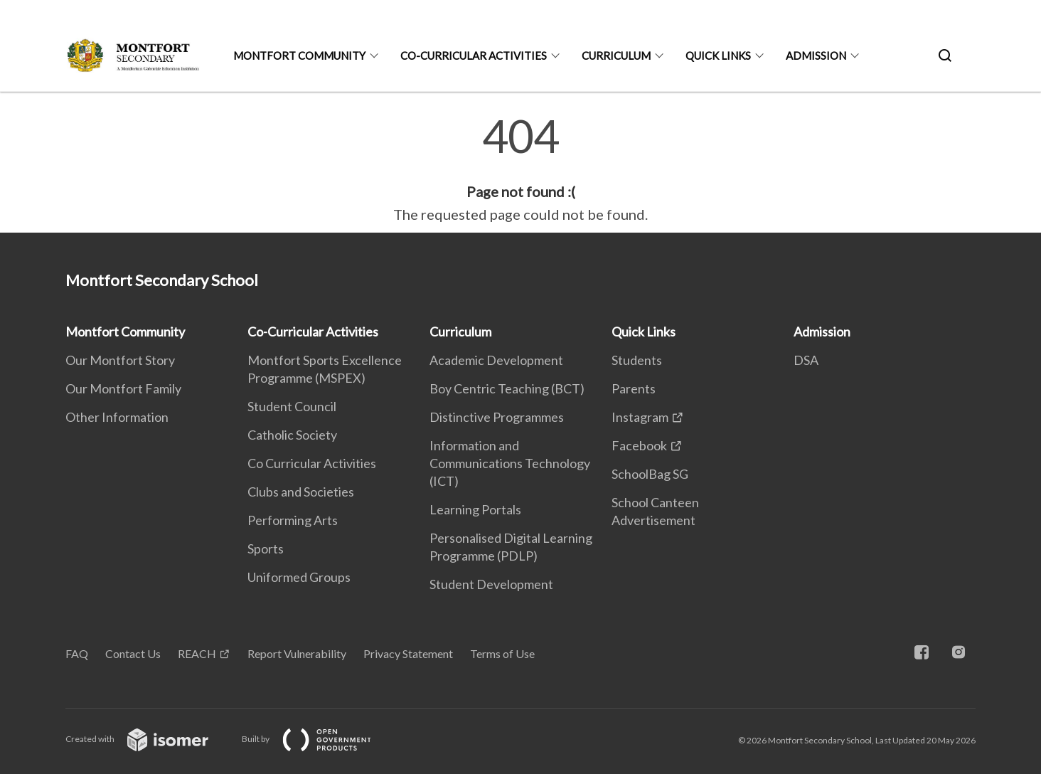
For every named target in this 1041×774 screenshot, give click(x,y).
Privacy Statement (408, 653)
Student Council (291, 406)
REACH (197, 653)
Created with (148, 738)
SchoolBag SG (650, 474)
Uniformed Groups (299, 577)
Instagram (640, 417)
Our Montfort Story (120, 360)
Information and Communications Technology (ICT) (509, 463)
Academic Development (496, 360)
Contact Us (133, 653)
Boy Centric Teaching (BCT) (506, 388)
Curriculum (616, 55)
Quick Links (718, 55)
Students (637, 360)
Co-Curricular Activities (473, 55)
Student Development (491, 584)
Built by (318, 738)
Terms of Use (502, 653)
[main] (520, 169)
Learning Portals (475, 509)
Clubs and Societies (300, 491)
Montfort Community (299, 55)
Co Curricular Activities (311, 463)
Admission (816, 55)
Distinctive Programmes (496, 417)
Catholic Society (292, 434)
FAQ (76, 653)
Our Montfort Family (123, 388)
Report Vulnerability (296, 653)
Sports (265, 548)
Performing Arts (292, 520)
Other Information (117, 417)
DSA (806, 360)
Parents (634, 388)
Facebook (639, 445)
